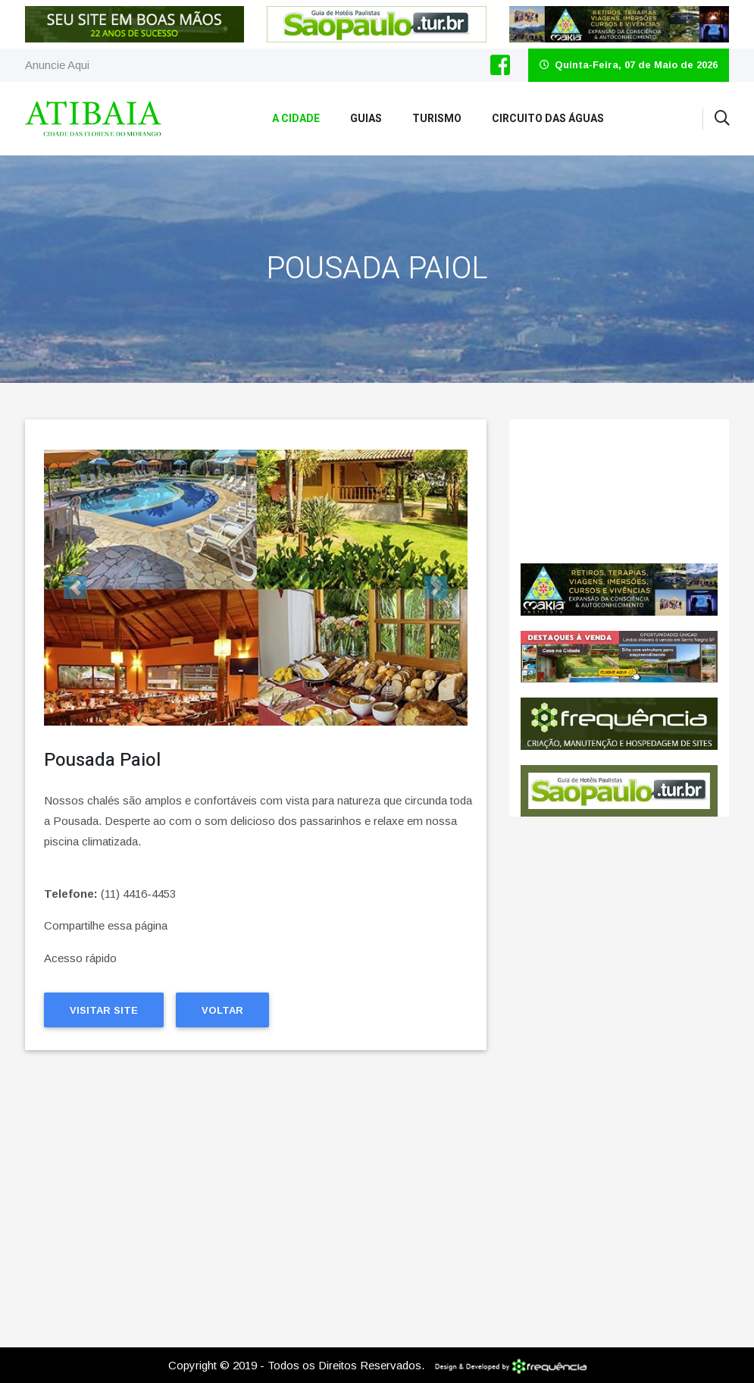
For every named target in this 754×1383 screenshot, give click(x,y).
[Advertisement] (256, 1196)
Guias (366, 119)
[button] (76, 588)
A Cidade (296, 119)
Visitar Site (104, 1010)
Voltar (222, 1010)
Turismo (436, 119)
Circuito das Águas (548, 119)
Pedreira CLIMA (619, 491)
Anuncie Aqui (57, 64)
